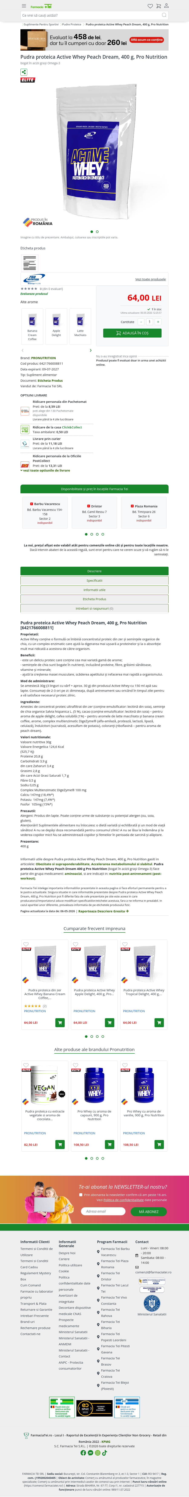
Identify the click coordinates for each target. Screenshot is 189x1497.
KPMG (106, 1442)
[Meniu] (23, 6)
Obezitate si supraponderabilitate (63, 864)
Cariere (64, 1259)
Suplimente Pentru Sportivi (41, 24)
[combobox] (94, 15)
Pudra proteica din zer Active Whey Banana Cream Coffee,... (44, 994)
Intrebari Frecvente (34, 1316)
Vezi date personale (132, 1200)
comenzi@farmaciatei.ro (153, 1272)
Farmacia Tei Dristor (108, 1276)
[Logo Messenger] (90, 1453)
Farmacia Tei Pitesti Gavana (113, 1349)
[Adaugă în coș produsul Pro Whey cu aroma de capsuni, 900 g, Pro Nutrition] (109, 1144)
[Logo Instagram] (97, 1453)
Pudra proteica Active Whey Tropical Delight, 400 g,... (143, 992)
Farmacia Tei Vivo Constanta (112, 1300)
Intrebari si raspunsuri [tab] (94, 608)
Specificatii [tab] (94, 580)
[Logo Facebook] (83, 1453)
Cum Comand (30, 1285)
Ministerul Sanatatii (73, 1332)
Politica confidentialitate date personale (74, 1283)
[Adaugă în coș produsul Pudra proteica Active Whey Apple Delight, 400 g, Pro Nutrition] (109, 1022)
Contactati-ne (30, 1334)
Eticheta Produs (50, 380)
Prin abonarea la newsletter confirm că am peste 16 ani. (125, 1195)
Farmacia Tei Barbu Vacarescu (113, 1252)
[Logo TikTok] (104, 1453)
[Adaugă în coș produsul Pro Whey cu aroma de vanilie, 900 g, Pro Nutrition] (159, 1144)
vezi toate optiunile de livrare (45, 470)
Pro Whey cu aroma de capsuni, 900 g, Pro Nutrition (94, 1115)
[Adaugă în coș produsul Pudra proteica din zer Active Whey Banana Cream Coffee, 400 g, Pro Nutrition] (60, 1022)
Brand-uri (27, 1321)
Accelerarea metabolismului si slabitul (121, 864)
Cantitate (127, 322)
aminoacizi (73, 873)
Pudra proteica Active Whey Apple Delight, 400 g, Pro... (94, 992)
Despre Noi (67, 1253)
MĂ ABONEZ (149, 1211)
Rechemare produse (35, 1328)
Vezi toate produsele (150, 279)
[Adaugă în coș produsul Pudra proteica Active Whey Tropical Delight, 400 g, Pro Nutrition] (159, 1022)
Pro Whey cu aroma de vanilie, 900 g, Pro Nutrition (144, 1113)
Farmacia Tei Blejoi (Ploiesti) (113, 1385)
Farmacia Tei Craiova (108, 1373)
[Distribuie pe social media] (23, 72)
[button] (91, 231)
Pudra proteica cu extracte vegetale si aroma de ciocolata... (44, 1115)
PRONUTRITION (43, 358)
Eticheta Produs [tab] (94, 599)
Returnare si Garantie (36, 1309)
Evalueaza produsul (34, 294)
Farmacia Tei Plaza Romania (113, 1264)
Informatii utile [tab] (94, 590)
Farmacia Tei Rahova (108, 1312)
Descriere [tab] (94, 571)
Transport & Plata (33, 1303)
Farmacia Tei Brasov (108, 1361)
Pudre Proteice (71, 24)
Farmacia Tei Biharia (108, 1324)
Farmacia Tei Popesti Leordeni (111, 1337)
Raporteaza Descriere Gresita (103, 911)
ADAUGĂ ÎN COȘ (132, 333)
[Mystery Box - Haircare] (94, 40)
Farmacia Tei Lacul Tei (112, 1288)
